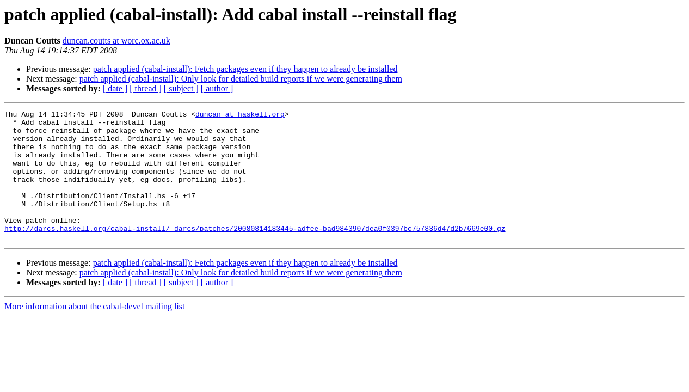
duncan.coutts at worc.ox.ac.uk (116, 40)
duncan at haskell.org (240, 115)
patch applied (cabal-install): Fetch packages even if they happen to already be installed (245, 69)
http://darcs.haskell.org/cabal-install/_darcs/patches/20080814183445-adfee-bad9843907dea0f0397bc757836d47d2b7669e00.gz (254, 253)
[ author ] (217, 88)
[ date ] (115, 88)
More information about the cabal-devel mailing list (94, 332)
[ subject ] (181, 88)
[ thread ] (146, 88)
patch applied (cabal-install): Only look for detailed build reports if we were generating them (240, 78)
